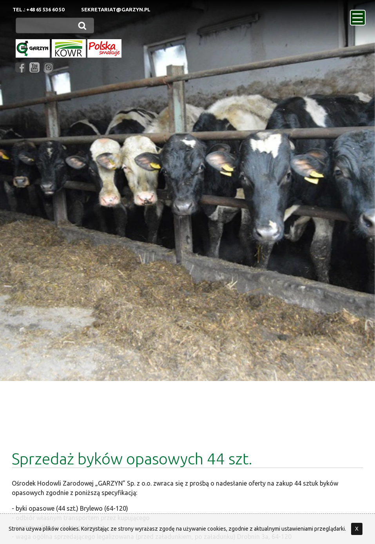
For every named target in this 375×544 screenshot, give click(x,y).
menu (359, 15)
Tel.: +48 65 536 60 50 (38, 9)
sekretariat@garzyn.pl (115, 9)
